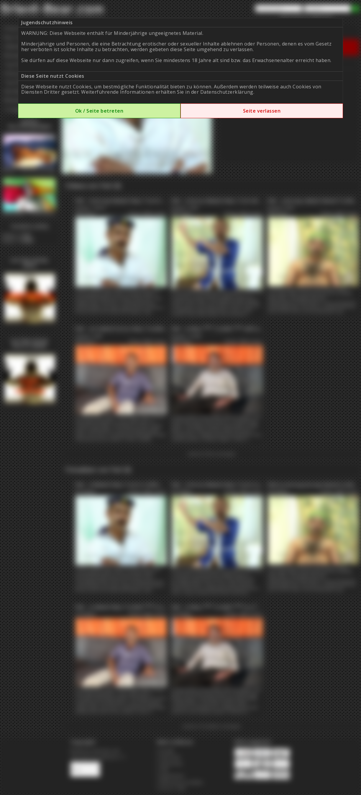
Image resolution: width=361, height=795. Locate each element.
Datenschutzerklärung (226, 92)
